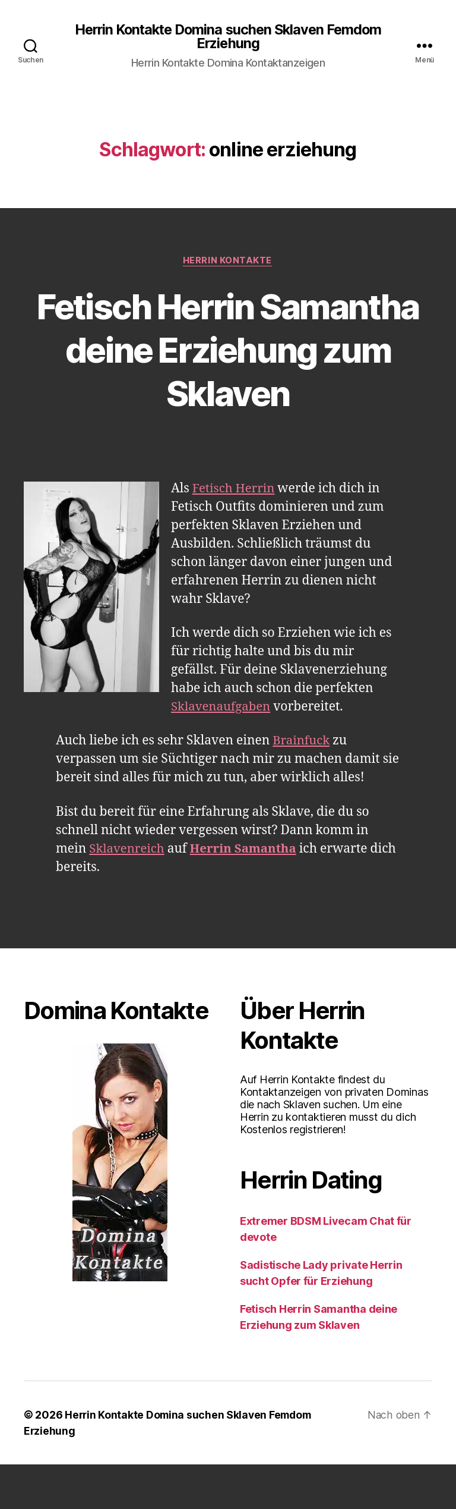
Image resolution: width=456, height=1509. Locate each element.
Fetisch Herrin (234, 534)
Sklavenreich (128, 893)
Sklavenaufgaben (222, 752)
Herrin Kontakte (228, 261)
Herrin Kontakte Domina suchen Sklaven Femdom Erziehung (228, 37)
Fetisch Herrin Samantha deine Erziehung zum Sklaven (228, 372)
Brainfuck (302, 786)
